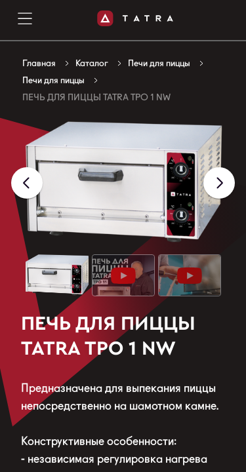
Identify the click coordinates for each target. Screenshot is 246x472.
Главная (39, 63)
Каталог (91, 63)
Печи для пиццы (159, 63)
